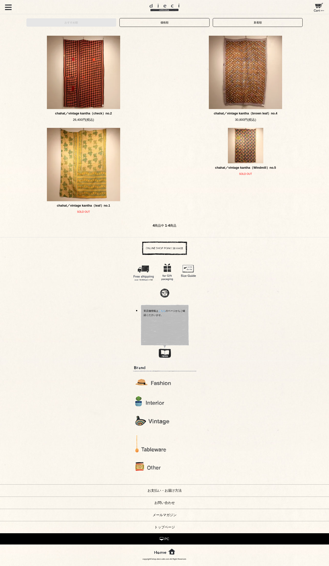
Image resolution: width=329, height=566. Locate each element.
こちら (162, 311)
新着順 (258, 22)
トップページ (164, 527)
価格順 (164, 22)
